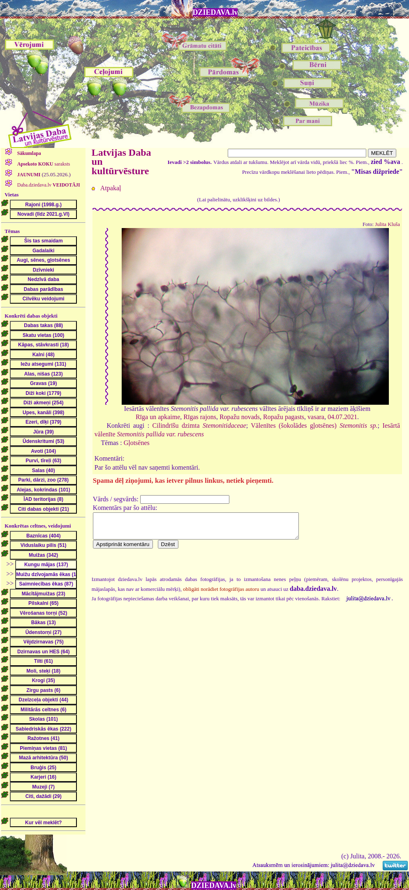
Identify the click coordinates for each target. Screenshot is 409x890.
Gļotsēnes (137, 442)
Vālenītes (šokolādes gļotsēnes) (314, 425)
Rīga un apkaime (158, 416)
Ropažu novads (240, 416)
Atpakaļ (110, 187)
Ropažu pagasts (283, 416)
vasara (315, 416)
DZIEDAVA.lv (215, 12)
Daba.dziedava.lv (48, 185)
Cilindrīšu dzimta (199, 425)
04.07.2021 (342, 416)
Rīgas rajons (199, 416)
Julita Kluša (387, 224)
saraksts (43, 164)
